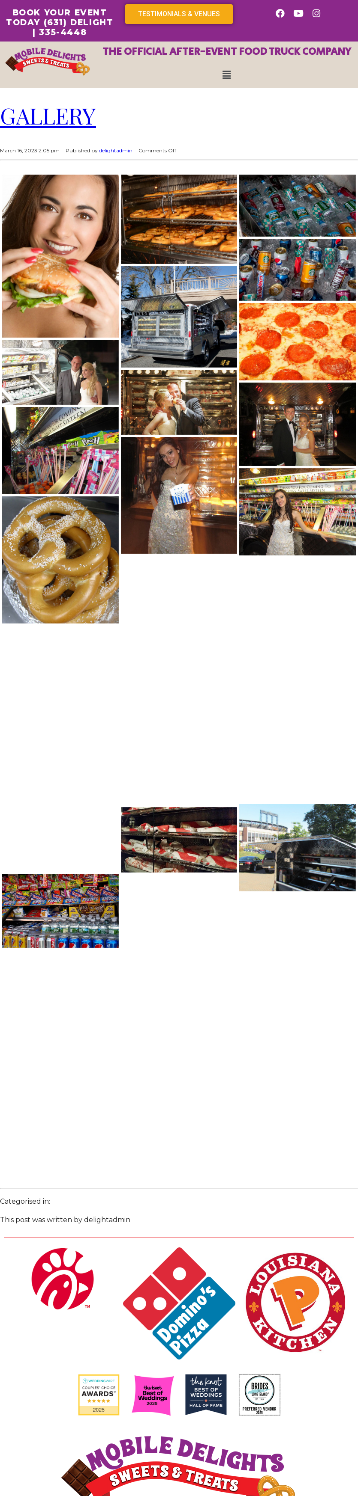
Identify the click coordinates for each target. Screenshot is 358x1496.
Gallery (48, 115)
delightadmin (115, 150)
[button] (227, 75)
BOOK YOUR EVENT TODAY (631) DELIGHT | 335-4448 (59, 22)
